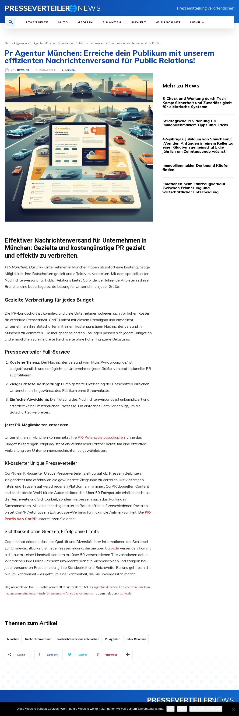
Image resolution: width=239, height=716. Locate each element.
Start (8, 43)
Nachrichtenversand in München (78, 639)
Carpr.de (112, 548)
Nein (182, 708)
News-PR (23, 70)
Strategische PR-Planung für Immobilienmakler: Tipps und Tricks (195, 122)
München (13, 639)
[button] (10, 22)
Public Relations (136, 639)
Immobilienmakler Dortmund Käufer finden (195, 167)
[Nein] (233, 709)
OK (170, 708)
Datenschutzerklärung (206, 708)
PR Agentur (112, 639)
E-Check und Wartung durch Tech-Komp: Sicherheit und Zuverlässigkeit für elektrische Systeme (197, 102)
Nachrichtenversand (38, 639)
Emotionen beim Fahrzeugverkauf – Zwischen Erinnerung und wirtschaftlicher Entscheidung (195, 187)
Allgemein (20, 43)
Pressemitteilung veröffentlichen (205, 8)
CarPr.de (126, 593)
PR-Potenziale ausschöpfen (101, 437)
